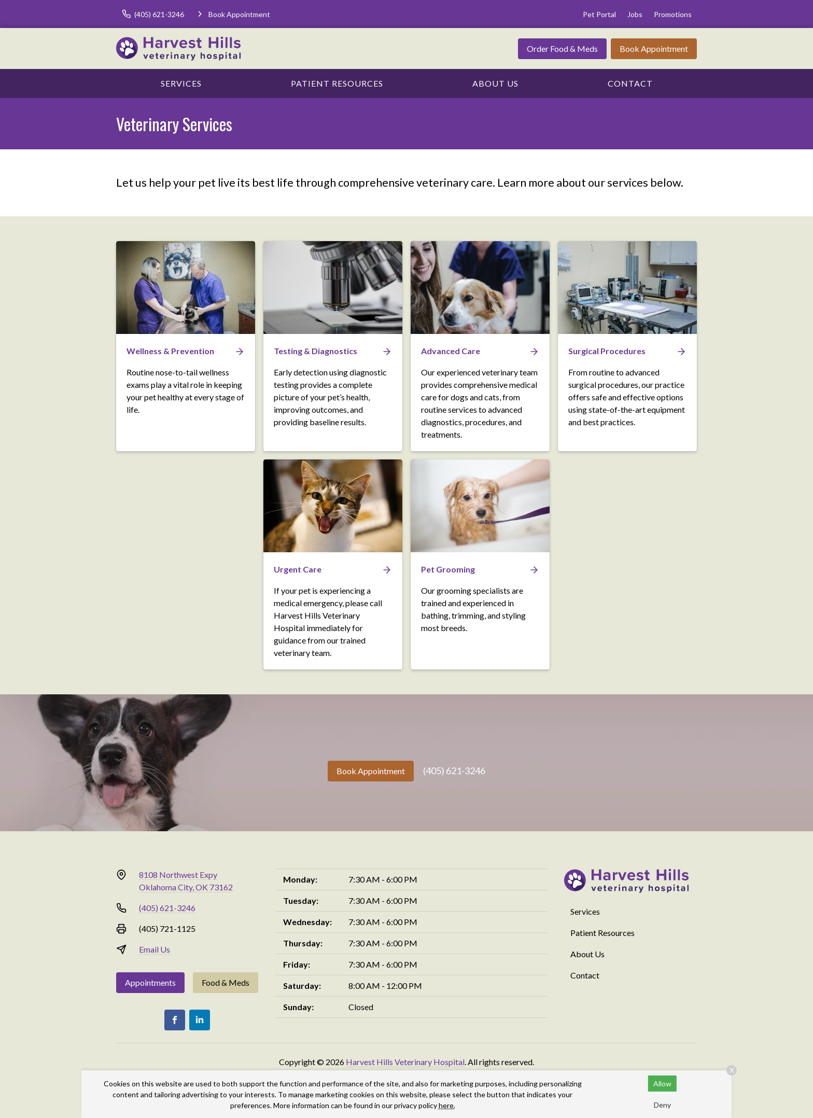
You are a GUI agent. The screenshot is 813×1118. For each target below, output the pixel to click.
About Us (495, 83)
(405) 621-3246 (454, 770)
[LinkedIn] (199, 1020)
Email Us (154, 949)
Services (181, 83)
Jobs (634, 14)
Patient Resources (337, 83)
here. (447, 1105)
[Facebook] (174, 1020)
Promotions (673, 14)
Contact (630, 83)
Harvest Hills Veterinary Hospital (405, 1062)
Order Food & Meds (562, 48)
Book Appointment (654, 48)
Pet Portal (599, 14)
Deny (662, 1104)
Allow (662, 1083)
